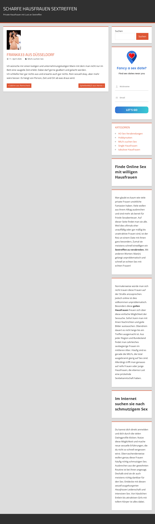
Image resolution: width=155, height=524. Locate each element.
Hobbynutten (125, 137)
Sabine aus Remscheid (19, 86)
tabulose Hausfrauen (129, 149)
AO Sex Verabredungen (130, 133)
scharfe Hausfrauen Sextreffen (42, 8)
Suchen (119, 31)
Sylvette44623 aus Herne (91, 86)
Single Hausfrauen (127, 145)
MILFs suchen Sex (35, 59)
